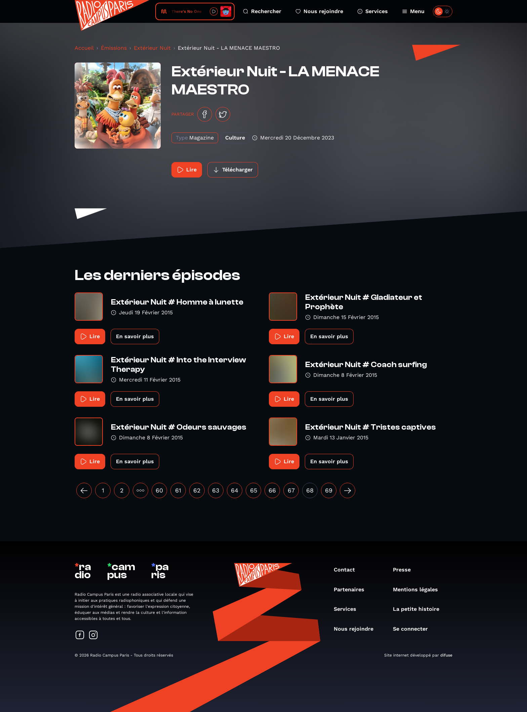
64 (234, 490)
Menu (413, 11)
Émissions (114, 48)
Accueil (84, 48)
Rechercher (262, 11)
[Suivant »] (347, 490)
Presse (405, 569)
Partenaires (352, 589)
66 (272, 490)
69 (328, 490)
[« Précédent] (84, 490)
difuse (446, 655)
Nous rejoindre (319, 11)
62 (197, 490)
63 (215, 490)
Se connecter (414, 629)
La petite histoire (419, 609)
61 (178, 490)
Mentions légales (419, 589)
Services (372, 11)
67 (291, 490)
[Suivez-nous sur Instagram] (93, 635)
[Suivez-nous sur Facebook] (80, 635)
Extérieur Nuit (152, 48)
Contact (348, 569)
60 (159, 490)
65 (253, 490)
